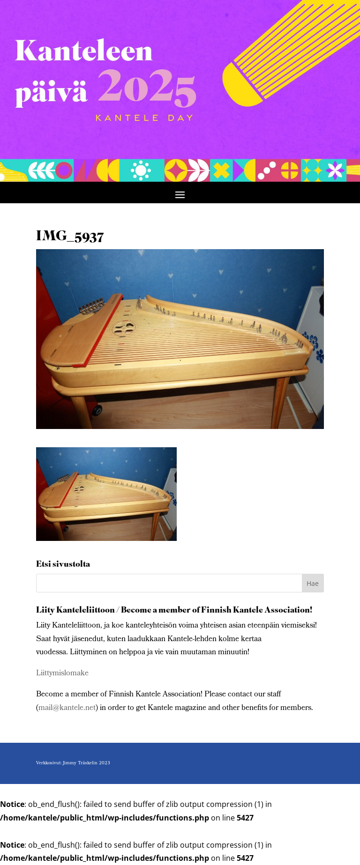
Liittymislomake (62, 673)
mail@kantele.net (67, 708)
